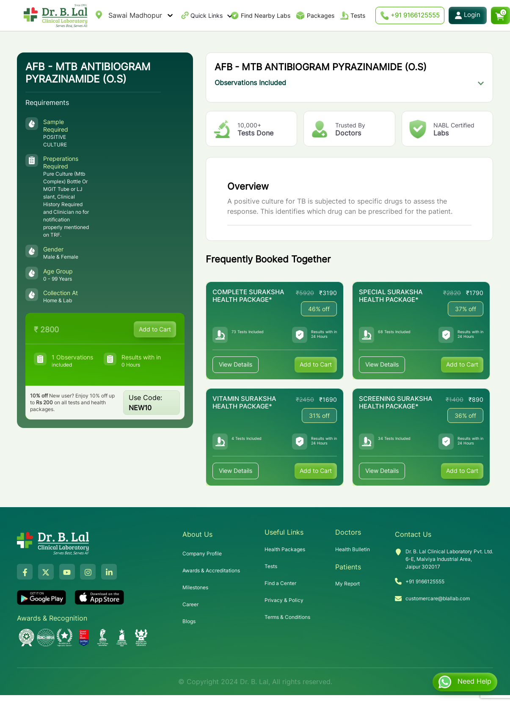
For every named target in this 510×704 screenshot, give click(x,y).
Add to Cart (155, 329)
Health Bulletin (352, 549)
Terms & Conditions (287, 617)
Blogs (189, 621)
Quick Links (211, 15)
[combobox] (109, 15)
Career (190, 604)
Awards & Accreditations (211, 570)
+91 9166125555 (410, 15)
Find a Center (280, 583)
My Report (347, 583)
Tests (357, 15)
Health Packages (285, 549)
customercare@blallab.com (437, 598)
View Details (235, 364)
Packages (320, 15)
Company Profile (202, 553)
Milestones (195, 587)
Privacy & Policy (284, 600)
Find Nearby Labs (265, 15)
